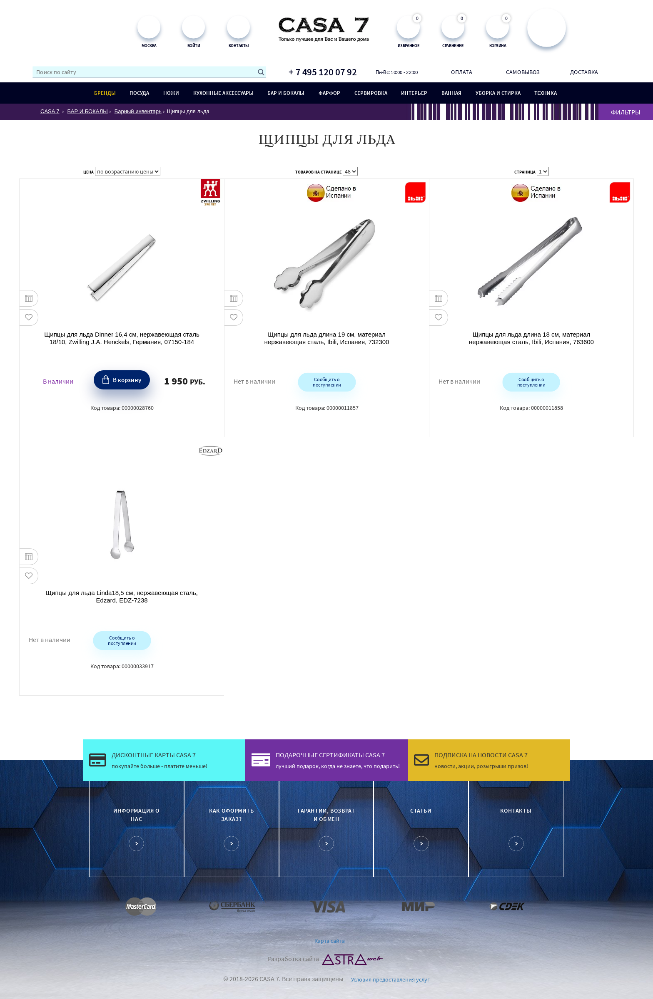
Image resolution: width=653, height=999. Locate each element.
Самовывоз (523, 72)
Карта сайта (329, 941)
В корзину (127, 380)
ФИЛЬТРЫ (626, 112)
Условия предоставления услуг (390, 979)
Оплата (461, 72)
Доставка (584, 72)
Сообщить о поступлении (327, 381)
